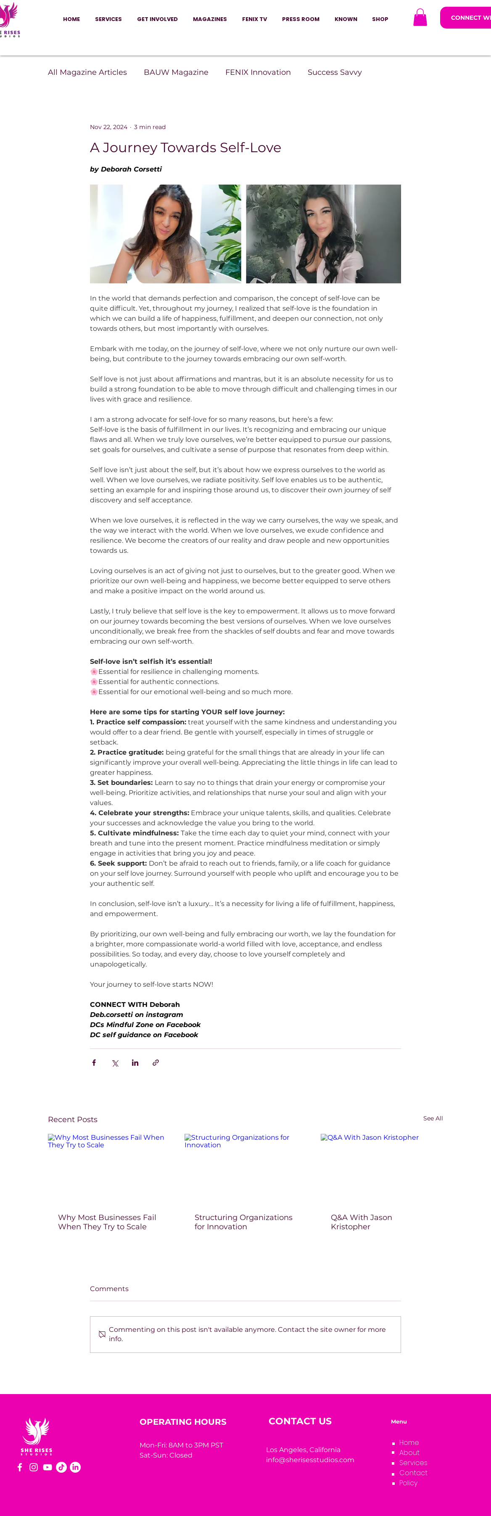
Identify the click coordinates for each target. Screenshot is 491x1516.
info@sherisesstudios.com (310, 1460)
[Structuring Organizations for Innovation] (246, 1168)
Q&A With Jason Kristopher (361, 1222)
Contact (413, 1473)
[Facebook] (19, 1467)
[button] (157, 19)
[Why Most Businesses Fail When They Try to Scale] (109, 1168)
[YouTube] (47, 1467)
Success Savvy (335, 72)
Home (409, 1442)
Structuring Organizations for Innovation (244, 1222)
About (409, 1453)
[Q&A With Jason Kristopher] (382, 1168)
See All (433, 1118)
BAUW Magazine (176, 72)
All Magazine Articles (87, 72)
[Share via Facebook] (94, 1063)
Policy (408, 1483)
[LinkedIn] (75, 1467)
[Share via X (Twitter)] (115, 1063)
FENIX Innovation (258, 72)
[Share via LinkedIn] (135, 1063)
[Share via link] (156, 1063)
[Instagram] (33, 1467)
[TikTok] (61, 1467)
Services (413, 1463)
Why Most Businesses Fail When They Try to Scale (107, 1222)
